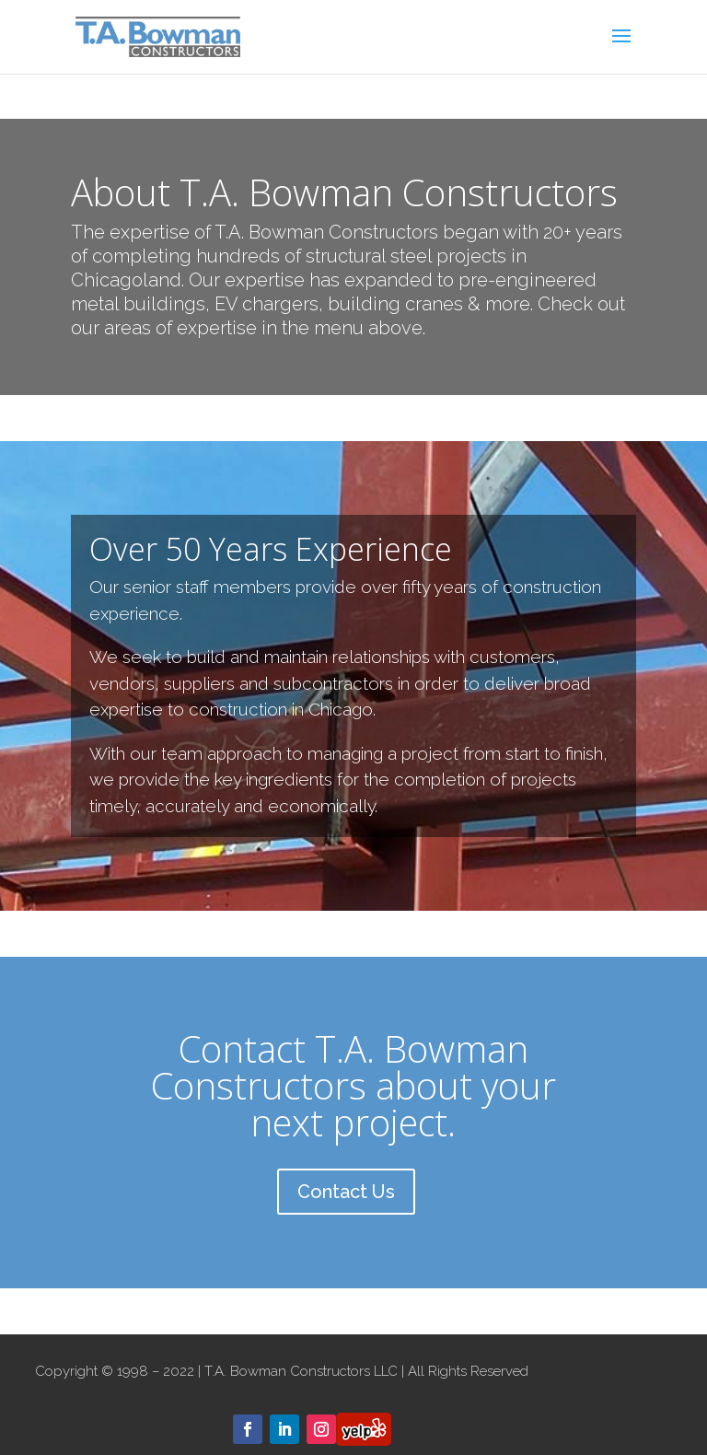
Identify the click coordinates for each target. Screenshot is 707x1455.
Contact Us (346, 1192)
